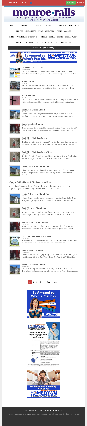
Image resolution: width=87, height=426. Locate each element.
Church (11, 25)
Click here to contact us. (53, 410)
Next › (49, 282)
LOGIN (80, 3)
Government (61, 25)
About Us (76, 414)
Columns (40, 25)
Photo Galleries (64, 31)
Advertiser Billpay (63, 43)
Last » (56, 282)
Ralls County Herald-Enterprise (23, 37)
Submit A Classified (24, 43)
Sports (60, 37)
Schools (43, 37)
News (40, 31)
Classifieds (22, 25)
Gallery (50, 25)
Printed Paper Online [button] (18, 3)
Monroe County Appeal (26, 31)
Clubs (31, 25)
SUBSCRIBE (70, 3)
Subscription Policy (43, 43)
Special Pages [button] (71, 37)
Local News (74, 25)
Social (52, 37)
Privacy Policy (69, 414)
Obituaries (49, 31)
